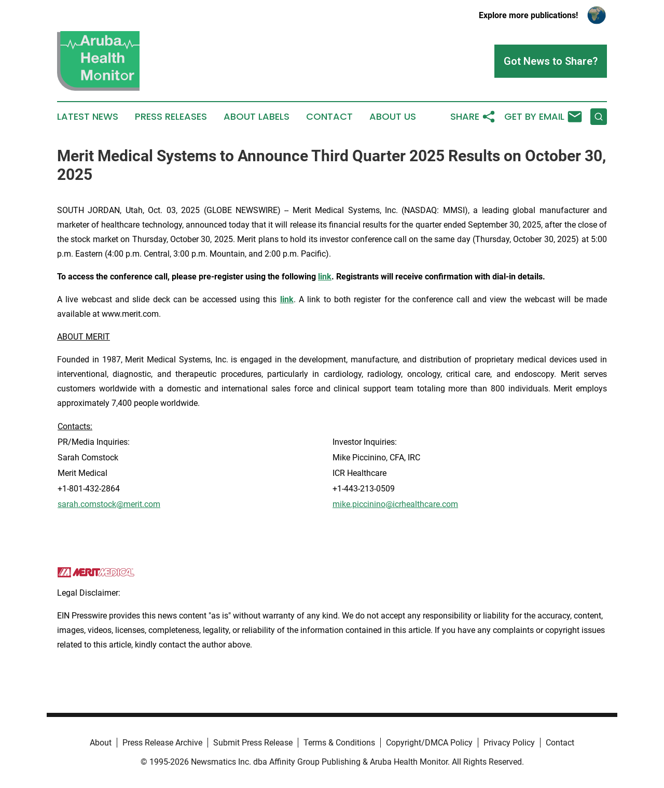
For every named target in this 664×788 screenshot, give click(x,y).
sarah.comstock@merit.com (109, 504)
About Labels (256, 116)
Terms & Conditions (339, 743)
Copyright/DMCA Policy (429, 743)
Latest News (87, 116)
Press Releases (171, 116)
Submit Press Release (253, 743)
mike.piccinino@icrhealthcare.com (395, 504)
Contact (329, 116)
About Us (392, 116)
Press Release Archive (162, 743)
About (101, 743)
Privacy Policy (509, 743)
